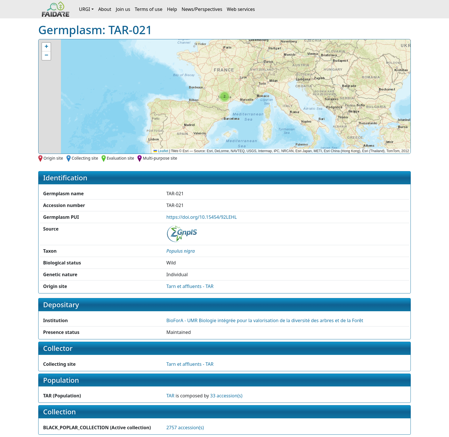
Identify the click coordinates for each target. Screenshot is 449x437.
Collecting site (85, 158)
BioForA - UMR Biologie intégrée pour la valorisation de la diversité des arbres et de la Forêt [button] (264, 320)
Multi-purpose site (160, 158)
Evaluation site (120, 158)
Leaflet (160, 151)
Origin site (53, 158)
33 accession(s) (226, 395)
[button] (224, 96)
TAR (170, 395)
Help (172, 9)
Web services (241, 9)
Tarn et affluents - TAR (190, 286)
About (104, 9)
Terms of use (148, 9)
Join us (123, 9)
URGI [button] (84, 9)
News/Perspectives (202, 9)
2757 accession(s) (185, 427)
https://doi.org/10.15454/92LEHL (201, 217)
